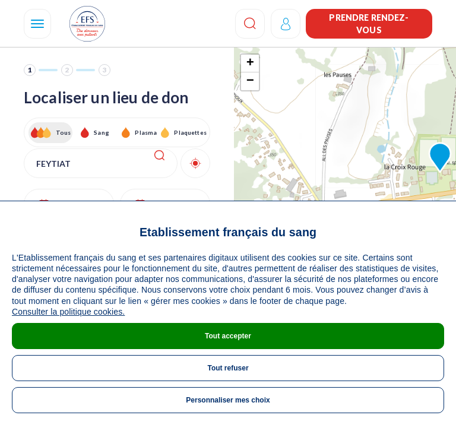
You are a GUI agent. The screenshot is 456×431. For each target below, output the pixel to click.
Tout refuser (227, 368)
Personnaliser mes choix (228, 400)
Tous (63, 132)
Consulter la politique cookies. (68, 311)
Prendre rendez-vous (368, 23)
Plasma (146, 132)
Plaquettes (189, 132)
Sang (101, 132)
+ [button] (250, 63)
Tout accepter (228, 336)
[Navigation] (37, 24)
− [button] (250, 81)
